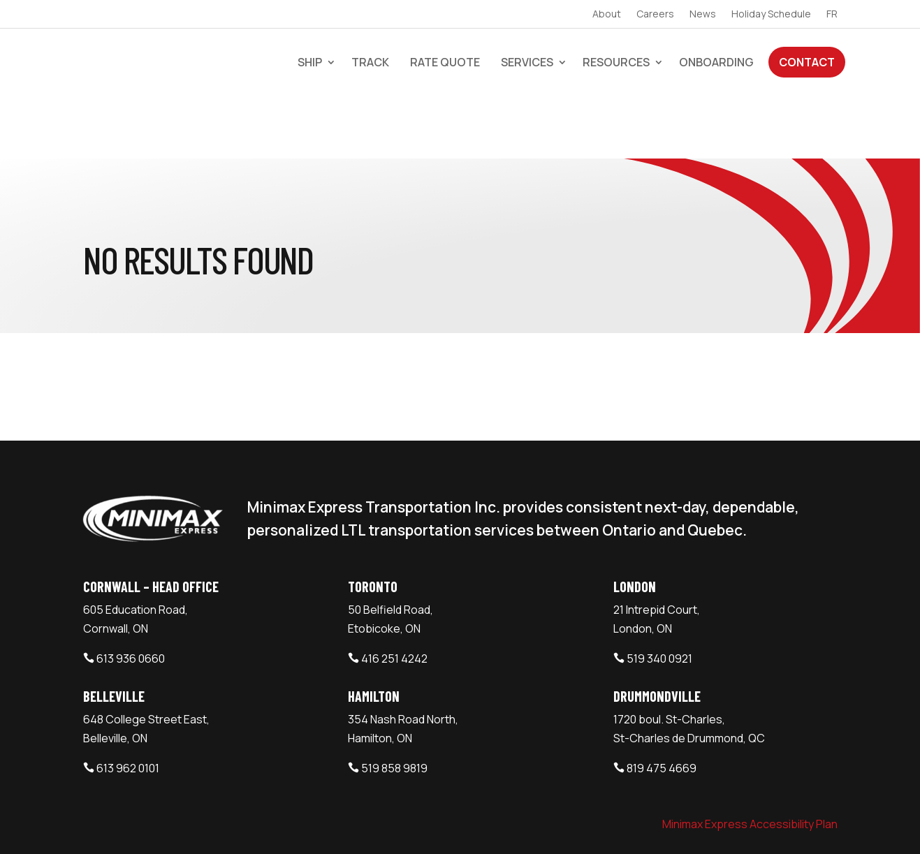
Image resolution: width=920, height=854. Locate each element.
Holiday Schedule (771, 14)
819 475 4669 (661, 705)
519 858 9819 (394, 705)
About (606, 14)
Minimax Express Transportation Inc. (183, 825)
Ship (310, 62)
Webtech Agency (330, 825)
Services (527, 62)
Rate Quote (445, 62)
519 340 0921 (659, 595)
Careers (655, 14)
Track (370, 62)
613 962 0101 (127, 705)
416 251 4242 (394, 595)
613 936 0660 (130, 595)
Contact (807, 62)
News (702, 14)
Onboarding (716, 62)
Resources (616, 62)
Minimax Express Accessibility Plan (750, 761)
